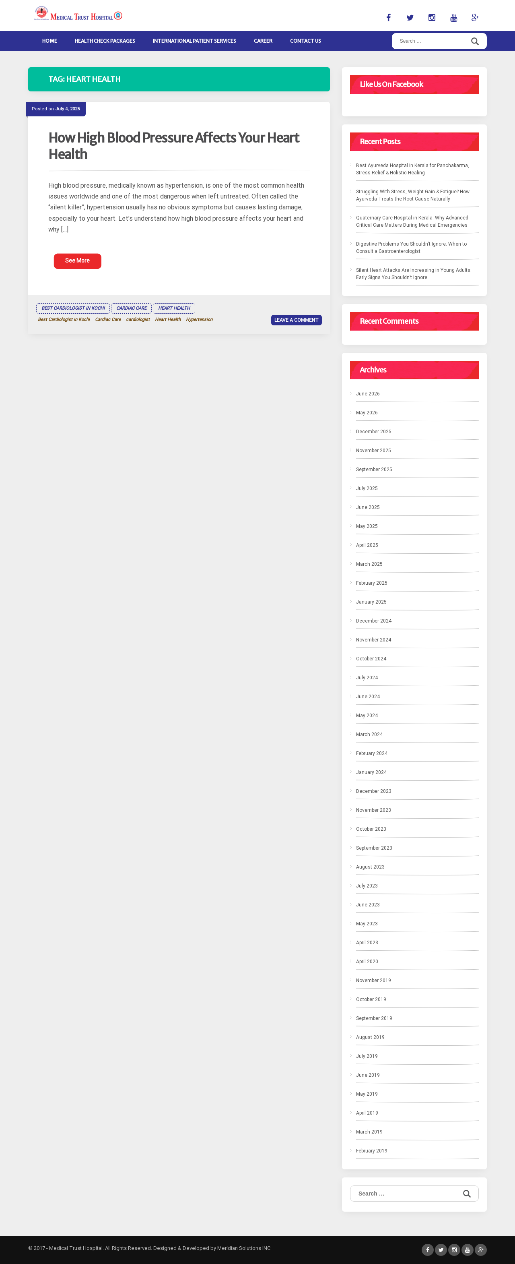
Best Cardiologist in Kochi (73, 308)
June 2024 (368, 696)
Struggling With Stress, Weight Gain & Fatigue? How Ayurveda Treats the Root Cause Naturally (413, 195)
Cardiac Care (131, 308)
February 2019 (371, 1151)
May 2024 (367, 715)
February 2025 (371, 583)
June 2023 (368, 905)
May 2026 (367, 413)
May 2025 (367, 526)
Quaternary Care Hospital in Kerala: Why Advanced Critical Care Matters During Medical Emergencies (412, 221)
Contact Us (305, 41)
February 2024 (371, 753)
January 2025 (371, 602)
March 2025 (369, 564)
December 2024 (373, 621)
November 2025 (373, 450)
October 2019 (371, 999)
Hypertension (199, 319)
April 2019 (367, 1113)
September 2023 (374, 848)
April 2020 (367, 961)
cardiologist (138, 319)
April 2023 (367, 942)
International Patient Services (194, 41)
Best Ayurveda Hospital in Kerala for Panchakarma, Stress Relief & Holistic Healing (412, 169)
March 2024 (369, 734)
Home (49, 41)
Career (263, 41)
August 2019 (370, 1037)
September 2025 (374, 469)
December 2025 (373, 431)
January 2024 (371, 772)
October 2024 (371, 659)
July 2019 (367, 1056)
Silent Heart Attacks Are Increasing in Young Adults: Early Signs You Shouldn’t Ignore (414, 273)
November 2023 (373, 810)
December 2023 (373, 791)
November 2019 (373, 980)
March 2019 (369, 1132)
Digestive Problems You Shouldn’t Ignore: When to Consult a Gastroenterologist (411, 247)
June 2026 (368, 394)
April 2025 (367, 545)
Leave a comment (296, 320)
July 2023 (367, 886)
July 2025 (367, 488)
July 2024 (367, 678)
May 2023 (367, 924)
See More (77, 260)
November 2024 (373, 640)
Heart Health (174, 308)
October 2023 (371, 829)
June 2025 (368, 507)
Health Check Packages (105, 41)
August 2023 (370, 867)
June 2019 (368, 1075)
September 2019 (374, 1018)
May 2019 (367, 1094)
